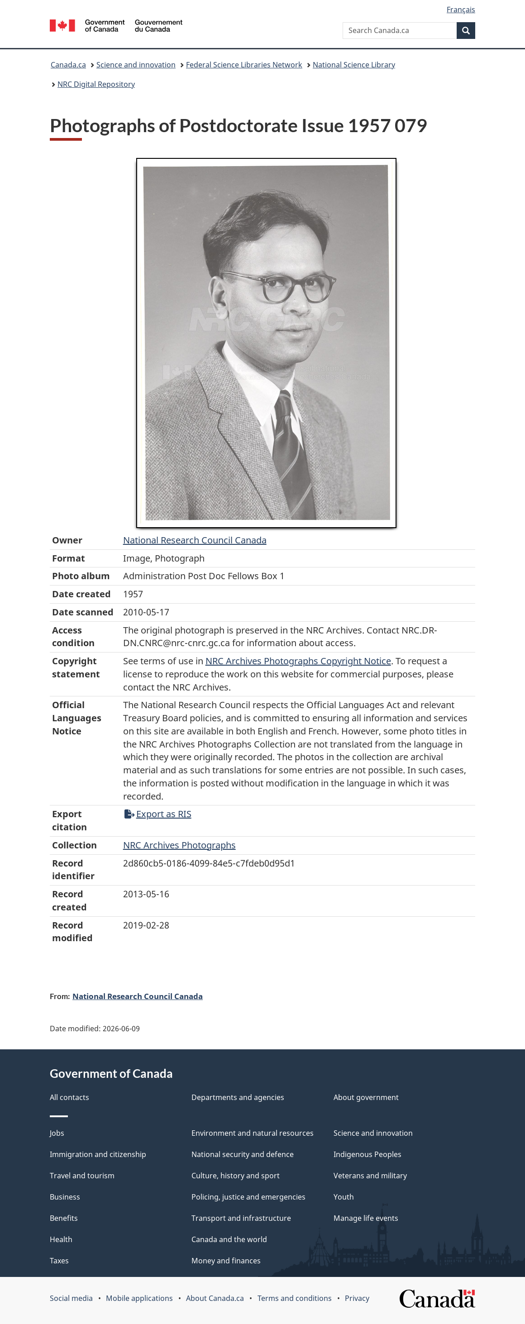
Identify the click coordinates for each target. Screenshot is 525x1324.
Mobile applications (139, 1298)
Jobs (57, 1133)
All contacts (69, 1097)
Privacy (357, 1298)
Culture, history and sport (235, 1176)
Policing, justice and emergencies (248, 1197)
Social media (71, 1298)
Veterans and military (370, 1176)
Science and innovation (136, 65)
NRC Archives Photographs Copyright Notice (298, 661)
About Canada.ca (215, 1298)
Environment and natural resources (252, 1133)
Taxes (59, 1261)
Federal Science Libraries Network (244, 65)
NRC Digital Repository (96, 84)
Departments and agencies (237, 1097)
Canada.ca (68, 65)
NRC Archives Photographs (179, 845)
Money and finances (226, 1261)
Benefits (64, 1218)
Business (65, 1197)
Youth (344, 1197)
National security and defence (242, 1154)
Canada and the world (229, 1239)
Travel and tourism (82, 1176)
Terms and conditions (295, 1298)
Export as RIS (157, 814)
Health (61, 1239)
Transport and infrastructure (241, 1218)
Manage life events (366, 1218)
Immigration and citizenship (98, 1154)
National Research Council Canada (195, 540)
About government (366, 1097)
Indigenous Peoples (367, 1154)
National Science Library (354, 65)
